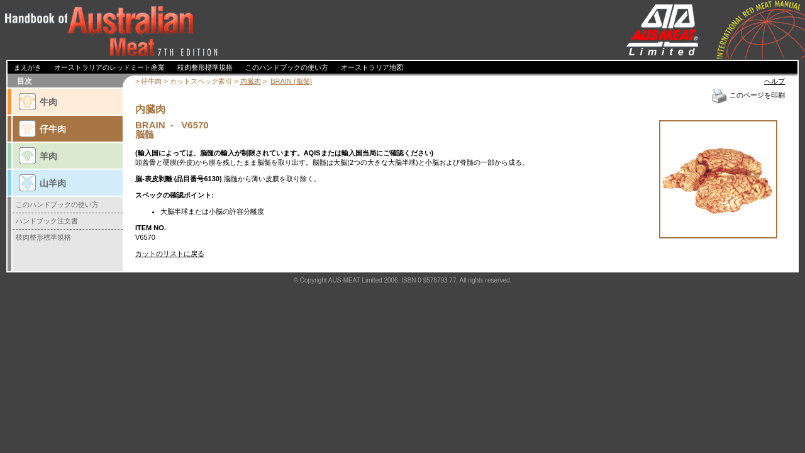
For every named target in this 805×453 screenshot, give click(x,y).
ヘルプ (774, 81)
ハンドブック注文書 (47, 221)
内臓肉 (250, 81)
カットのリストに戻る (169, 253)
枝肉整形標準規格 (43, 237)
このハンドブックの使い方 (57, 204)
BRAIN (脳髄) (291, 81)
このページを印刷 (748, 95)
